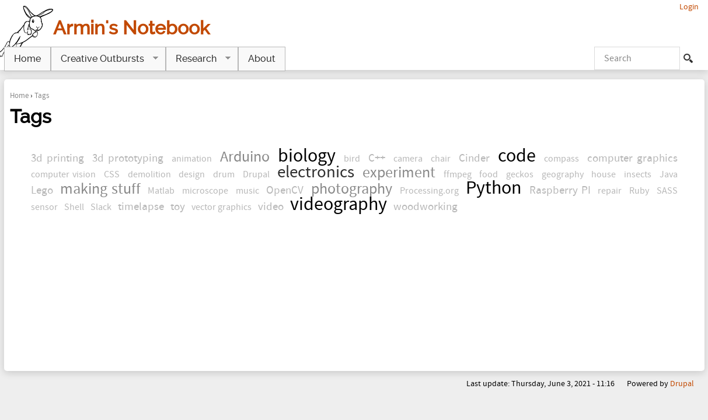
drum (224, 174)
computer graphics (632, 158)
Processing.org (429, 191)
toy (177, 207)
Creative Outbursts (104, 59)
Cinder (474, 158)
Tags (41, 95)
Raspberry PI (560, 190)
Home (19, 95)
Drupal (256, 174)
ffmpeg (458, 174)
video (271, 207)
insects (637, 174)
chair (441, 158)
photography (351, 189)
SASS (667, 191)
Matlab (161, 191)
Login (689, 6)
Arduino (245, 157)
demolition (149, 174)
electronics (315, 172)
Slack (100, 207)
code (517, 156)
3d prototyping (127, 158)
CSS (112, 174)
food (488, 174)
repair (610, 191)
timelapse (141, 207)
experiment (398, 173)
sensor (44, 207)
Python (494, 188)
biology (307, 156)
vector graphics (221, 207)
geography (563, 174)
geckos (519, 174)
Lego (42, 190)
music (247, 191)
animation (192, 158)
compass (561, 158)
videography (338, 204)
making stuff (100, 189)
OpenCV (285, 190)
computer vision (63, 174)
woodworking (425, 207)
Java (669, 174)
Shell (74, 207)
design (192, 174)
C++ (376, 158)
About (261, 58)
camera (408, 158)
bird (352, 158)
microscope (205, 191)
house (603, 174)
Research (198, 59)
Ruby (639, 191)
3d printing (57, 158)
